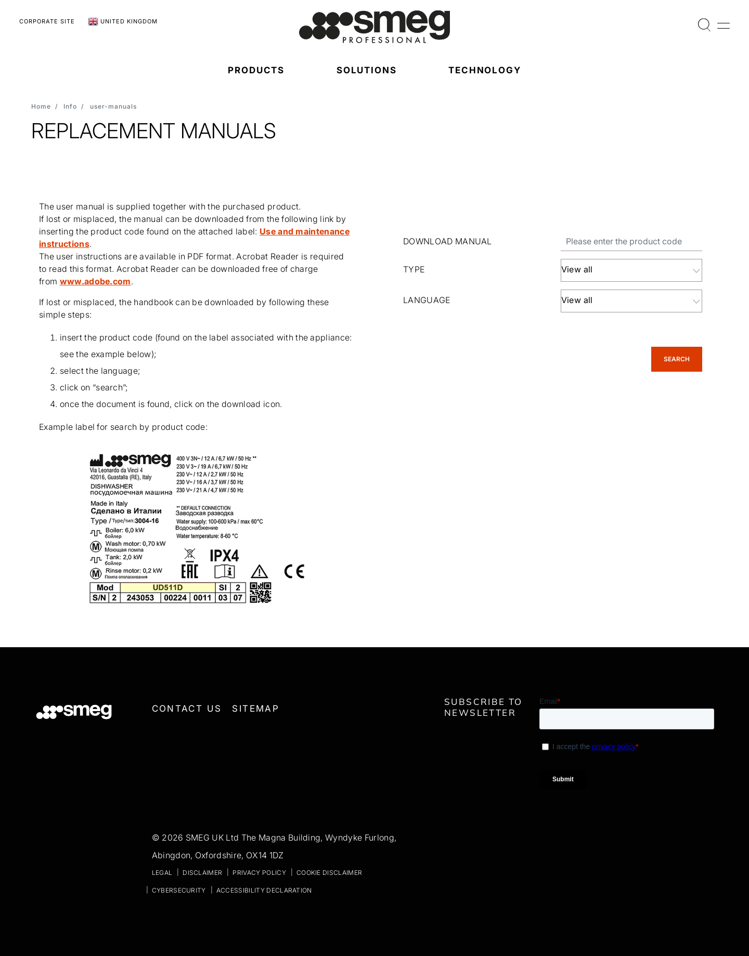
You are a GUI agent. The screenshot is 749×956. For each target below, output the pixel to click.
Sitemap (255, 708)
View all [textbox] (577, 269)
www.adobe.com (95, 281)
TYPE (413, 269)
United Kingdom (123, 22)
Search (677, 359)
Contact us (187, 708)
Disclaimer (202, 872)
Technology (484, 70)
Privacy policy (259, 872)
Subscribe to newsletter (483, 707)
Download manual (447, 241)
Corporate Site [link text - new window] (47, 21)
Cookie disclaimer (329, 872)
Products (256, 70)
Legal (162, 872)
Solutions (366, 70)
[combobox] (632, 270)
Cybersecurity (179, 890)
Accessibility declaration (264, 890)
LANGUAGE (426, 300)
